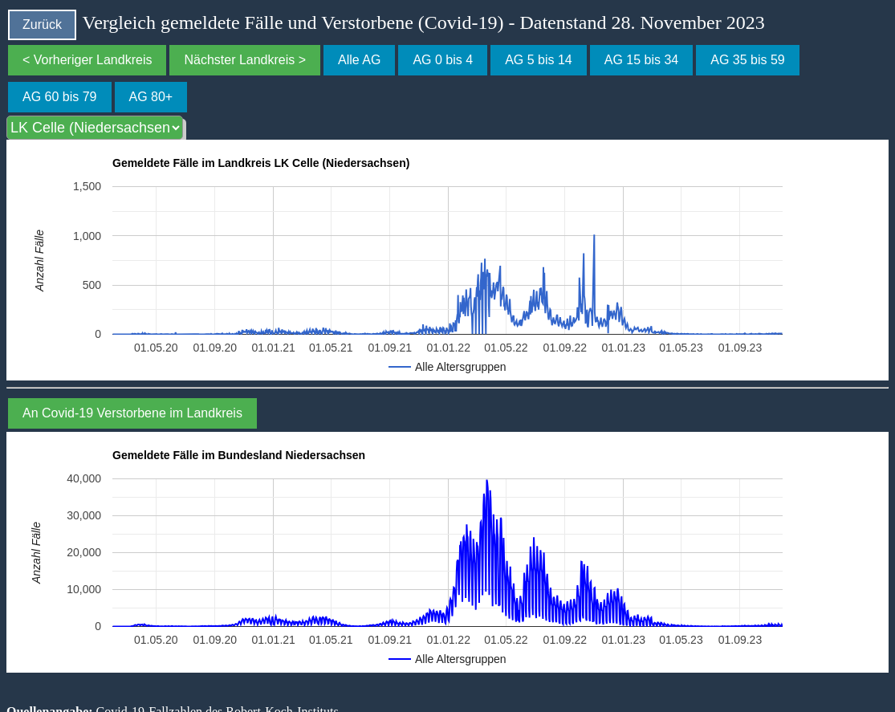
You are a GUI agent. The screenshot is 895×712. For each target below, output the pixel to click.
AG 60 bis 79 (59, 97)
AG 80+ (151, 97)
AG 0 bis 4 (443, 60)
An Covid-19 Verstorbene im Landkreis (132, 413)
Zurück (42, 24)
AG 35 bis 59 (747, 60)
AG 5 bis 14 (538, 60)
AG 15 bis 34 (641, 60)
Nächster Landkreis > (245, 60)
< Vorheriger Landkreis (87, 60)
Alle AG (359, 60)
